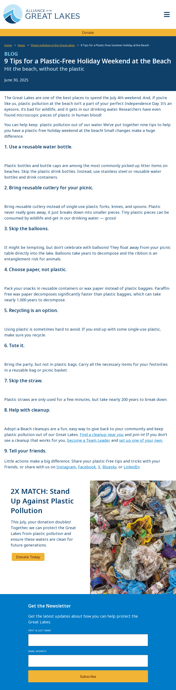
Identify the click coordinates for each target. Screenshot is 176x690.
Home (8, 45)
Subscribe (88, 676)
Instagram (66, 466)
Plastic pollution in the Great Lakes (53, 45)
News (21, 45)
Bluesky (109, 466)
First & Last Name (39, 630)
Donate (88, 32)
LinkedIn (132, 466)
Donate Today (28, 556)
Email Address (37, 651)
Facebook (87, 466)
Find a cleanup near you (102, 434)
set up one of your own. (141, 440)
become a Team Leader (88, 440)
